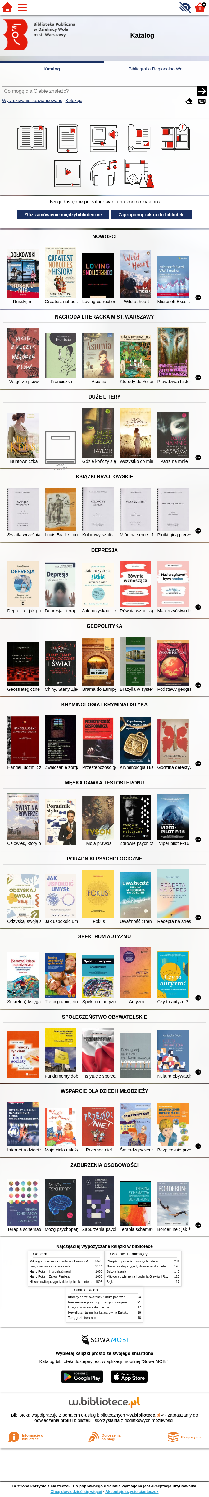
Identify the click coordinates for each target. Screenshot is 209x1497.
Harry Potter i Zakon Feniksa (50, 1276)
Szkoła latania (116, 1271)
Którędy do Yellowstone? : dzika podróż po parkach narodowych (112, 1297)
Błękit (111, 1282)
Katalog (51, 68)
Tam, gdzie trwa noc (82, 1318)
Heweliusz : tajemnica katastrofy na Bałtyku (98, 1312)
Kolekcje (74, 100)
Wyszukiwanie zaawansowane (32, 100)
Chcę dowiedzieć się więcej (76, 1491)
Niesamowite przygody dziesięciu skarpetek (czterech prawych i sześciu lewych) (85, 1282)
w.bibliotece (145, 1415)
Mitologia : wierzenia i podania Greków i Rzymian (64, 1261)
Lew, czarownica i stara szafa (50, 1266)
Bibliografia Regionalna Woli (156, 68)
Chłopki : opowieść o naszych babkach (134, 1261)
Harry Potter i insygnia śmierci (50, 1271)
